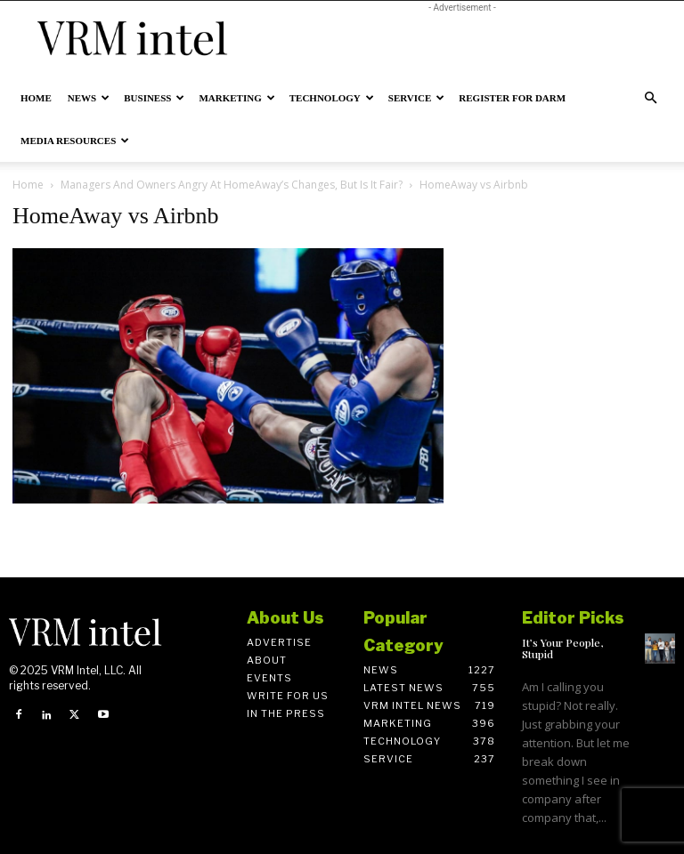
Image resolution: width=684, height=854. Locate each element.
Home (36, 98)
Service (416, 98)
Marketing (236, 98)
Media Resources (74, 140)
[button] (650, 98)
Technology (331, 98)
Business (154, 98)
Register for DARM (512, 98)
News (89, 98)
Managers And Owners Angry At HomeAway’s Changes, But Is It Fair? (232, 184)
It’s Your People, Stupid (562, 648)
